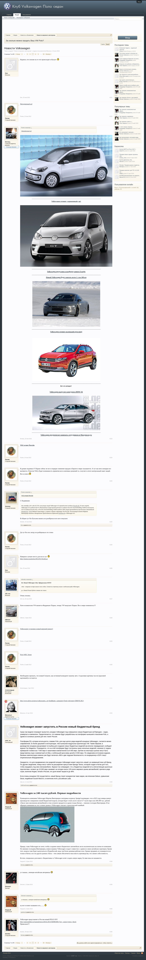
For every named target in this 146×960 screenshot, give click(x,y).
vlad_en (8, 740)
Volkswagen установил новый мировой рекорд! (36, 629)
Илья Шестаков (123, 76)
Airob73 (121, 151)
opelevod (23, 912)
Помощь (127, 953)
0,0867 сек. (74, 955)
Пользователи (27, 14)
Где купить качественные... (127, 80)
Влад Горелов (123, 81)
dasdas (7, 934)
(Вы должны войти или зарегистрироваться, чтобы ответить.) (94, 943)
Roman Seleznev (124, 55)
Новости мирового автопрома (22, 51)
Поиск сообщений (9, 17)
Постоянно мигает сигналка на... (128, 53)
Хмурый (8, 807)
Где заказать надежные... (126, 116)
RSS (142, 953)
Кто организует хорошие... (126, 132)
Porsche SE (76, 506)
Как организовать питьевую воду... (129, 137)
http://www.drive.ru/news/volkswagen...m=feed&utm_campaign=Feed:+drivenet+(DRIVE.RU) (52, 701)
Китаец (7, 142)
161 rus (7, 593)
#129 (111, 641)
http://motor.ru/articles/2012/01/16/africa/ (34, 559)
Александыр (9, 690)
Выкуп (107, 44)
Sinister (8, 506)
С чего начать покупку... (126, 127)
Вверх (138, 953)
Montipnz (122, 166)
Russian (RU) (7, 953)
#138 (111, 861)
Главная (9, 14)
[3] (29, 511)
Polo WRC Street (26, 655)
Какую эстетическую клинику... (128, 69)
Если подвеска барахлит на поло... (129, 58)
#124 (111, 457)
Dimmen (8, 886)
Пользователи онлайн (124, 185)
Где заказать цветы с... (126, 121)
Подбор (103, 44)
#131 (111, 688)
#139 (111, 884)
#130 (111, 664)
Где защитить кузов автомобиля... (129, 74)
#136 (111, 782)
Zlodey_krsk (122, 157)
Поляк (7, 118)
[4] (31, 511)
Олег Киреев (123, 65)
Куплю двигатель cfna (125, 160)
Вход (139, 1)
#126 (111, 544)
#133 (111, 713)
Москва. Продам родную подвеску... (129, 165)
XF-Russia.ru (11, 957)
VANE (121, 173)
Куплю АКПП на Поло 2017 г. (127, 149)
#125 (111, 481)
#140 (111, 908)
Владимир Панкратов (125, 60)
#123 (111, 438)
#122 (111, 116)
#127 (111, 599)
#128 (111, 617)
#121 (111, 97)
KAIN (22, 785)
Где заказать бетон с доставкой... (129, 97)
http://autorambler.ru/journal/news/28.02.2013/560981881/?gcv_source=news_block (48, 922)
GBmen (7, 620)
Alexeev (121, 161)
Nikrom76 (122, 177)
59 (43, 54)
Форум (17, 14)
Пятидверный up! (26, 104)
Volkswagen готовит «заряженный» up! (66, 201)
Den (6, 73)
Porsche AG (24, 511)
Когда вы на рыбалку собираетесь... (129, 64)
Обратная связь (119, 953)
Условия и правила (137, 955)
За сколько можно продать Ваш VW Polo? (25, 40)
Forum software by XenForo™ (18, 955)
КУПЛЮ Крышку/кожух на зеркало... (129, 175)
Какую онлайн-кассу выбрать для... (129, 85)
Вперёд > (48, 54)
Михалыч (49, 51)
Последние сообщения (23, 17)
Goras (121, 51)
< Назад (17, 54)
